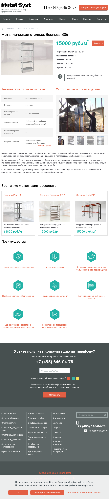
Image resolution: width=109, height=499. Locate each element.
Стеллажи (33, 19)
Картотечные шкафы (38, 432)
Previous (58, 118)
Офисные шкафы (36, 418)
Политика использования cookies (83, 492)
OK (18, 492)
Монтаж (63, 19)
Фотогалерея (59, 413)
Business (32, 29)
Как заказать (59, 418)
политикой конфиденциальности (58, 384)
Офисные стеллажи (10, 451)
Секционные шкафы (37, 427)
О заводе (57, 437)
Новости (87, 19)
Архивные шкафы (36, 413)
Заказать (98, 43)
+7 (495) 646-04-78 (54, 361)
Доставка (48, 19)
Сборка (56, 427)
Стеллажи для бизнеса (12, 435)
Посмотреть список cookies (47, 492)
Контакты (101, 19)
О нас (74, 19)
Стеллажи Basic (8, 413)
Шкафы (19, 19)
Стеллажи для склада (11, 439)
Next (104, 118)
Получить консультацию (93, 7)
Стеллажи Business (10, 418)
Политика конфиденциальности (54, 473)
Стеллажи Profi (8, 423)
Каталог (7, 19)
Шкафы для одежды (37, 423)
